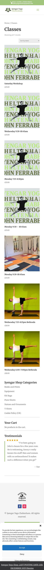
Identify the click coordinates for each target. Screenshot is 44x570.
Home (7, 23)
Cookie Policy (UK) (12, 413)
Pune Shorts (9, 400)
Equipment (9, 391)
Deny (22, 554)
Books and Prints (12, 387)
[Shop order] (29, 40)
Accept (22, 548)
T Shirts (8, 408)
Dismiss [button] (30, 568)
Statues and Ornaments (15, 404)
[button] (40, 525)
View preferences (22, 561)
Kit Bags (8, 395)
